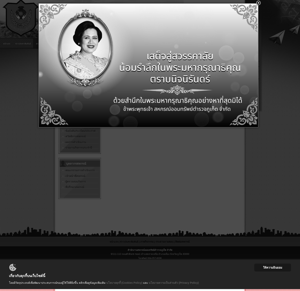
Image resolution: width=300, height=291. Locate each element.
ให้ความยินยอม (272, 267)
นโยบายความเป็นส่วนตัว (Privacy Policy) (174, 282)
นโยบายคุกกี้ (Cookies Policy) (124, 282)
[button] (258, 3)
